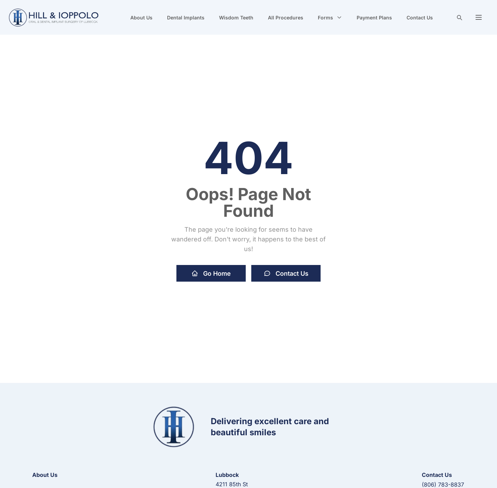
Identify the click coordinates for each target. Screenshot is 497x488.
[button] (479, 17)
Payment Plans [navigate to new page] (374, 17)
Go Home (211, 273)
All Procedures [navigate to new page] (285, 17)
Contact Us (286, 273)
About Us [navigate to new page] (141, 17)
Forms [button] (330, 17)
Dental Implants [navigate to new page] (185, 17)
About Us (45, 474)
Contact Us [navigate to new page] (420, 17)
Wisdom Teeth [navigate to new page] (236, 17)
